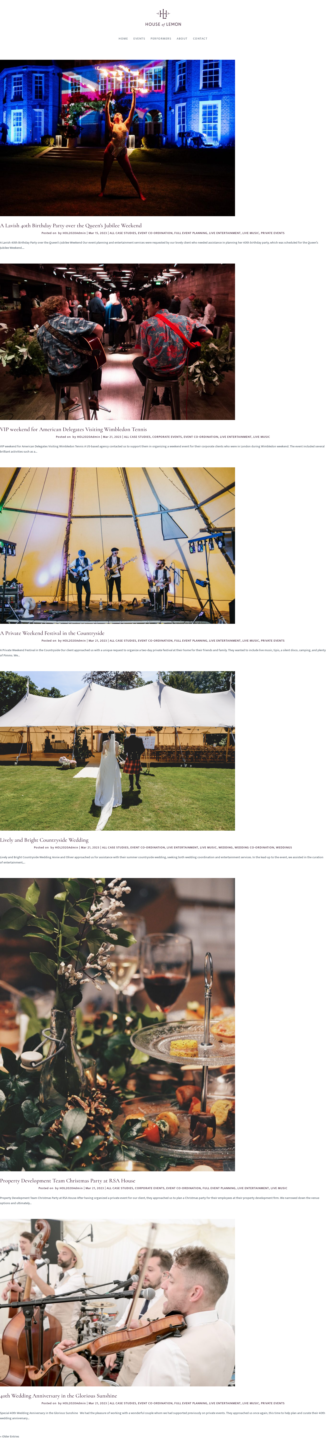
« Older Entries (9, 1436)
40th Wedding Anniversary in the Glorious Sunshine (58, 1395)
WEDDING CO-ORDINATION (254, 847)
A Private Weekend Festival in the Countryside (52, 633)
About (182, 38)
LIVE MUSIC (250, 233)
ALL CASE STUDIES (123, 233)
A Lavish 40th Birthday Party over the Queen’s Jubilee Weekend (71, 225)
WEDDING (225, 847)
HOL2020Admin (74, 233)
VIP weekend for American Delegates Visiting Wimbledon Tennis (73, 429)
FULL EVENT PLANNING (190, 233)
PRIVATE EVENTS (273, 233)
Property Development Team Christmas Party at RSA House (67, 1180)
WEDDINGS (284, 847)
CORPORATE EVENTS (167, 436)
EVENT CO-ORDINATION (155, 233)
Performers (161, 38)
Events (139, 38)
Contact (200, 38)
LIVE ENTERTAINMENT (225, 233)
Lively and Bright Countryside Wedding (44, 840)
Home (123, 38)
